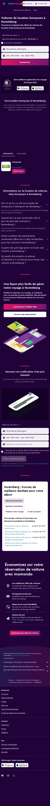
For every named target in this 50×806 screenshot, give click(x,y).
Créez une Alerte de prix (21, 629)
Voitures (10, 689)
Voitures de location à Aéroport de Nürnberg (17, 536)
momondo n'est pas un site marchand (26, 671)
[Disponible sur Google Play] (23, 98)
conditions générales (40, 473)
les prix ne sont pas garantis (21, 664)
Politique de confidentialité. (14, 475)
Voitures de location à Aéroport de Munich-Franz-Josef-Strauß (18, 542)
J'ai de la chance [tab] (34, 521)
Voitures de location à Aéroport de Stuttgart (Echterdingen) (18, 548)
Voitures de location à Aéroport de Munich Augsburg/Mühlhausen (21, 554)
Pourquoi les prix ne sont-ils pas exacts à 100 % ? (26, 680)
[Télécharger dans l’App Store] (37, 98)
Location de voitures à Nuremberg (20, 691)
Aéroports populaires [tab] (14, 510)
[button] (4, 3)
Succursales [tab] (21, 163)
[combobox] (11, 35)
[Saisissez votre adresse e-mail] (27, 453)
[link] (18, 180)
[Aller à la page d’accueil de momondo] (16, 3)
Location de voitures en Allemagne (27, 689)
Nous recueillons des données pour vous (26, 675)
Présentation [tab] (8, 163)
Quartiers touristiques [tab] (14, 515)
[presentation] (37, 97)
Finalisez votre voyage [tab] (15, 521)
